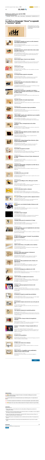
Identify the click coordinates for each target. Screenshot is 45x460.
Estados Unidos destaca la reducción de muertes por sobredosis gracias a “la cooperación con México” (21, 398)
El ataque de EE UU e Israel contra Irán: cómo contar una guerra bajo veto (26, 51)
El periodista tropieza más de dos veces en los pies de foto (26, 302)
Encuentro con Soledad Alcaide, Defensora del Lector (26, 205)
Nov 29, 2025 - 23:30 (22, 109)
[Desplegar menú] (6, 9)
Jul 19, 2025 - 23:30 (22, 167)
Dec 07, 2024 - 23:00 (22, 304)
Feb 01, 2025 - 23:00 (22, 263)
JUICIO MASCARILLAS (28, 16)
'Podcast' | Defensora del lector (19, 89)
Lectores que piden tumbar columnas (23, 189)
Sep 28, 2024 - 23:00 (22, 353)
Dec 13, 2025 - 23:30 (22, 101)
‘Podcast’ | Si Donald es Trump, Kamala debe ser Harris (26, 327)
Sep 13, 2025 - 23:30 (22, 150)
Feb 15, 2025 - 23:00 (22, 255)
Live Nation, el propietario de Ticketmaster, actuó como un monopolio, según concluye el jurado (23, 400)
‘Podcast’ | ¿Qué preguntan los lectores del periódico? (24, 286)
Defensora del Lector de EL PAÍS (15, 14)
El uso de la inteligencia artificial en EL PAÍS (24, 269)
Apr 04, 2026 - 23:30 (35, 25)
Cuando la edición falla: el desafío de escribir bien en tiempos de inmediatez (26, 165)
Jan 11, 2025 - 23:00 (22, 278)
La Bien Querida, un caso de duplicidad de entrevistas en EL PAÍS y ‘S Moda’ (27, 229)
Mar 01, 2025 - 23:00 (22, 246)
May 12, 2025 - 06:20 (22, 207)
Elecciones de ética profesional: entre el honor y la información (26, 261)
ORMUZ (19, 16)
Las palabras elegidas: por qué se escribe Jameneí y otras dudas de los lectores (26, 42)
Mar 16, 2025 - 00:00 (22, 239)
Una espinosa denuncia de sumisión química (24, 310)
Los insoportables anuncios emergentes (23, 74)
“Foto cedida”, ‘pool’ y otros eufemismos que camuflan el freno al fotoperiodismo (27, 116)
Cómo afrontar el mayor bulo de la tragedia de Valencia (25, 319)
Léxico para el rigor (19, 66)
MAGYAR (16, 16)
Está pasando (8, 16)
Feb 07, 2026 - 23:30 (22, 68)
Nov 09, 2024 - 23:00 (22, 321)
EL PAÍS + (15, 207)
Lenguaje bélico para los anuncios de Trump (24, 220)
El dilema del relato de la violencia (22, 342)
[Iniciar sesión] (37, 7)
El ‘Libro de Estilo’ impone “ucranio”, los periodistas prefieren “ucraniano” (26, 237)
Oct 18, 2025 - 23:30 (22, 134)
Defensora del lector (8, 19)
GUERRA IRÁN (12, 16)
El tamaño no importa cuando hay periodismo (25, 294)
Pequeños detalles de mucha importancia (24, 100)
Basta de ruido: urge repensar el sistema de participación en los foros (24, 253)
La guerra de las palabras (20, 335)
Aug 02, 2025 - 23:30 (22, 159)
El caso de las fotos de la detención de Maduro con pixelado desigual (26, 83)
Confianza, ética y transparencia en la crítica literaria (25, 124)
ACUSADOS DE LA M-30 (35, 16)
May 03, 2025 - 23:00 (22, 214)
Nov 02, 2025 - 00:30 (22, 126)
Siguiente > (35, 360)
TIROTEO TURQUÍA (22, 16)
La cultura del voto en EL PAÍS (21, 173)
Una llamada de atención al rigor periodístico (25, 107)
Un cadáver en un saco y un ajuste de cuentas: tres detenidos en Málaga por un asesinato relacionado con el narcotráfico (21, 395)
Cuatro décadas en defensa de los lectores (24, 276)
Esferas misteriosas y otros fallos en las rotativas (25, 244)
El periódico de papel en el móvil (21, 148)
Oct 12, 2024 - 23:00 (22, 344)
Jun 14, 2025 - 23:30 (22, 183)
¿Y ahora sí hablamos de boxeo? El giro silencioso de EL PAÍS (26, 157)
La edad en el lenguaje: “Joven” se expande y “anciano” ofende (22, 22)
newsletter (7, 424)
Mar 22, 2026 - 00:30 (22, 44)
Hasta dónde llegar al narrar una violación (24, 59)
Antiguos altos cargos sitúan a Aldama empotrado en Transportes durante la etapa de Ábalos (23, 402)
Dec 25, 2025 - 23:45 (24, 94)
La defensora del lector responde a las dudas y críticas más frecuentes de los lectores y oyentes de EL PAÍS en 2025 (26, 91)
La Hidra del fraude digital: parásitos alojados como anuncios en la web (26, 132)
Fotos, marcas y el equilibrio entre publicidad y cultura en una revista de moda (25, 351)
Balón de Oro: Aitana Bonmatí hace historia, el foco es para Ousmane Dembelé (26, 141)
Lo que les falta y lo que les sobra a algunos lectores (26, 196)
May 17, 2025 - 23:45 (22, 198)
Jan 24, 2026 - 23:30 (22, 76)
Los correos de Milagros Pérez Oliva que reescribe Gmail (26, 181)
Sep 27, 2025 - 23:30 (22, 143)
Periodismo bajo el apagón (20, 212)
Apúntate (7, 427)
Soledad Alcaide (30, 25)
